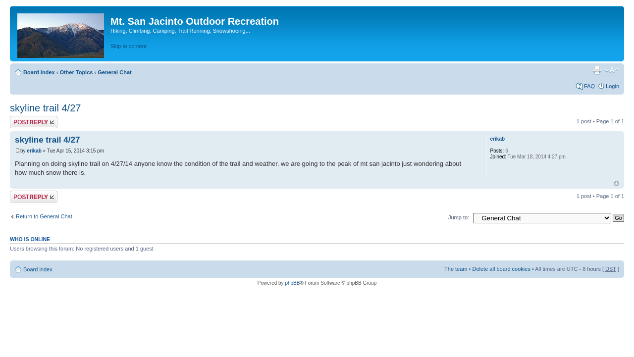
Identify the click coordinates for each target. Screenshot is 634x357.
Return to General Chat (44, 216)
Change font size (612, 70)
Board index (39, 72)
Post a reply (33, 122)
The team (455, 269)
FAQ (589, 86)
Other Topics (76, 72)
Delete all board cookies (501, 269)
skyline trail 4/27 (45, 107)
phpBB (292, 283)
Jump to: (458, 217)
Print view (596, 70)
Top (616, 183)
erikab (34, 150)
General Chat (114, 72)
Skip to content (128, 46)
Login (612, 86)
